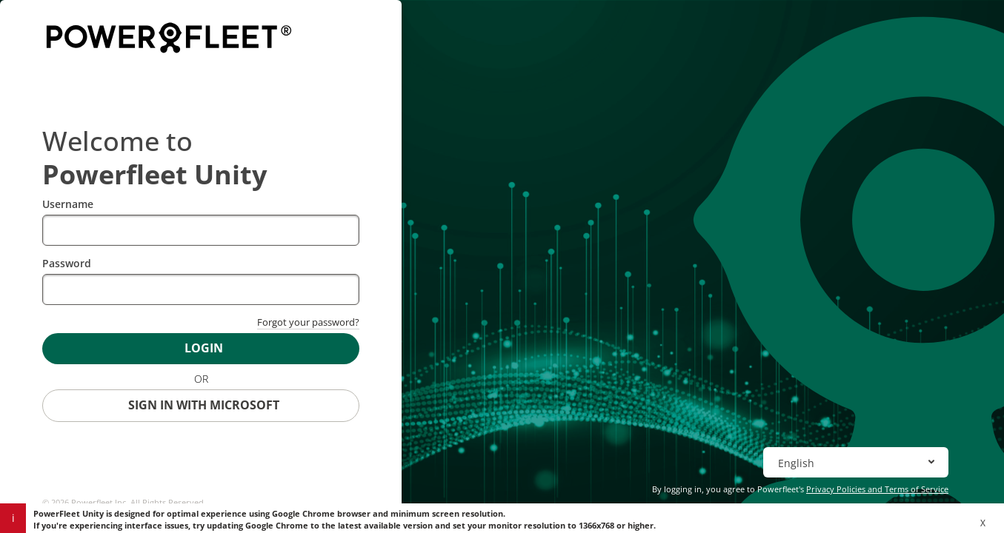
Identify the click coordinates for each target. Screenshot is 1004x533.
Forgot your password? (308, 322)
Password (66, 263)
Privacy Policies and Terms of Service (877, 489)
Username (67, 204)
